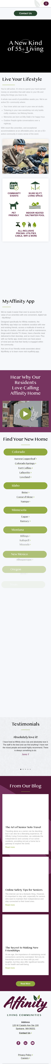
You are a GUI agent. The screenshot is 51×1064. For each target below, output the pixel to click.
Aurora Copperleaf (23, 455)
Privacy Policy (24, 1055)
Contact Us (25, 13)
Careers (24, 1058)
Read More (25, 984)
